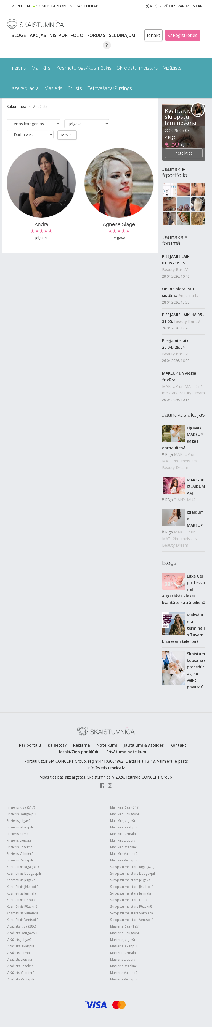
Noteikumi (107, 745)
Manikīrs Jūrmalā (123, 833)
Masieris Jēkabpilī (123, 946)
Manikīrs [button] (41, 67)
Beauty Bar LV (175, 269)
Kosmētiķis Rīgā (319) (23, 867)
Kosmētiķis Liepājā (21, 900)
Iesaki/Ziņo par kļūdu (79, 751)
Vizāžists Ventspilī (20, 979)
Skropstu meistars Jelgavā (130, 880)
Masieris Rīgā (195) (124, 926)
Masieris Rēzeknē (123, 966)
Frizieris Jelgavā (19, 820)
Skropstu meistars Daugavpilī (133, 873)
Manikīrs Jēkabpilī (123, 827)
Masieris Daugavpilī (125, 933)
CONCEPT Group (157, 777)
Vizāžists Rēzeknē (20, 966)
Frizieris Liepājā (19, 840)
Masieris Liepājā (122, 959)
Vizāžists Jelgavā (19, 939)
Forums (96, 35)
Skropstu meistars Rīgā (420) (132, 867)
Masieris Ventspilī (123, 979)
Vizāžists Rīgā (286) (21, 926)
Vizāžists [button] (172, 67)
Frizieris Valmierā (20, 853)
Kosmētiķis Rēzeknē (22, 906)
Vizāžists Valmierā (21, 972)
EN (27, 6)
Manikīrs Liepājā (122, 840)
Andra (41, 224)
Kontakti (178, 745)
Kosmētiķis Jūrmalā (21, 893)
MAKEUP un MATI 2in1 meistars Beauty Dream (183, 389)
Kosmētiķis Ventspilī (22, 919)
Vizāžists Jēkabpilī (20, 946)
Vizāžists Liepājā (19, 959)
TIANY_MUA (185, 499)
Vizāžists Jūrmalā (20, 952)
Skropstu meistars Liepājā (130, 900)
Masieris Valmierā (124, 972)
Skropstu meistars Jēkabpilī (131, 886)
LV (11, 6)
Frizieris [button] (17, 67)
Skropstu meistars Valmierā (131, 913)
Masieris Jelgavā (122, 939)
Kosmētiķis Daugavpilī (24, 873)
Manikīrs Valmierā (124, 853)
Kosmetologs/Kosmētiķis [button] (84, 67)
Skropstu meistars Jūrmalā (130, 893)
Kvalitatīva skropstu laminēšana (180, 116)
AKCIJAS (38, 35)
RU (19, 6)
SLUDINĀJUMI (123, 35)
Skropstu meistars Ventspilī (131, 919)
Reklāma (81, 745)
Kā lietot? (57, 745)
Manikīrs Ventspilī (123, 860)
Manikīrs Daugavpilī (125, 814)
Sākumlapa (16, 106)
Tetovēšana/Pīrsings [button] (110, 88)
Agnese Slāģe (119, 224)
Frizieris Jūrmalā (19, 833)
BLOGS (19, 35)
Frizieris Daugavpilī (21, 814)
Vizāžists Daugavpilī (22, 933)
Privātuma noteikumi (126, 751)
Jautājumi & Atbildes (144, 745)
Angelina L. (188, 295)
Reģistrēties (182, 35)
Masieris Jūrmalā (123, 952)
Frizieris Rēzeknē (20, 847)
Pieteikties (183, 153)
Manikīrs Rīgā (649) (124, 807)
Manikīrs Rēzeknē (123, 847)
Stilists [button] (75, 88)
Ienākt (153, 35)
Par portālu (30, 745)
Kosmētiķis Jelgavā (21, 880)
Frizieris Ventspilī (20, 860)
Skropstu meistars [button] (137, 67)
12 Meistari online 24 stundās (68, 6)
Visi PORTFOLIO (67, 35)
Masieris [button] (53, 88)
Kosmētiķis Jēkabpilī (22, 886)
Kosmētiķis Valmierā (22, 913)
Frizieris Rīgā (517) (21, 807)
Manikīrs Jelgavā (122, 820)
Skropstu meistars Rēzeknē (131, 906)
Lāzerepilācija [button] (24, 88)
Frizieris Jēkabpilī (20, 827)
